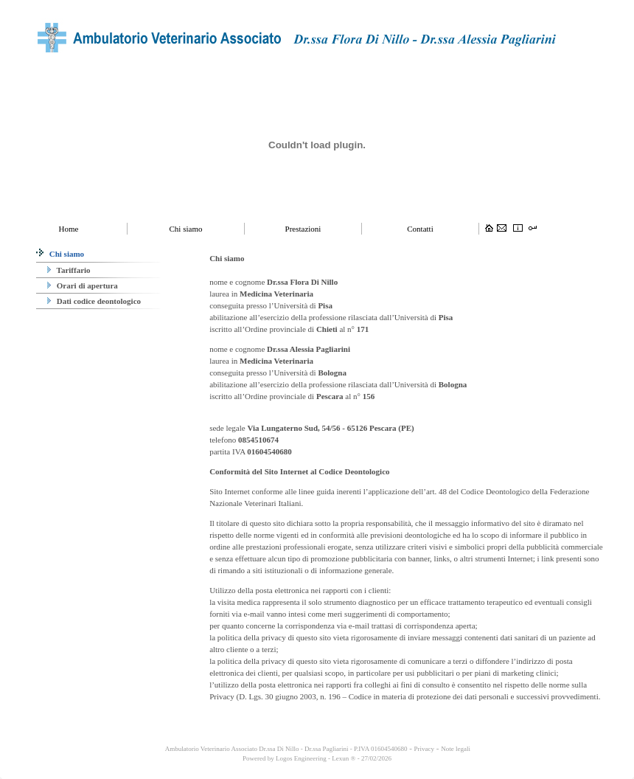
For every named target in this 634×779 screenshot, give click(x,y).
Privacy (424, 748)
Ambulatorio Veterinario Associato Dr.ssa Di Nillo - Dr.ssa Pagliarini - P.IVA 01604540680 (285, 748)
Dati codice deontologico (94, 301)
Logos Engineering (301, 758)
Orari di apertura (82, 285)
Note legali (455, 748)
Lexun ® (343, 758)
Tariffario (69, 270)
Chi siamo (60, 253)
